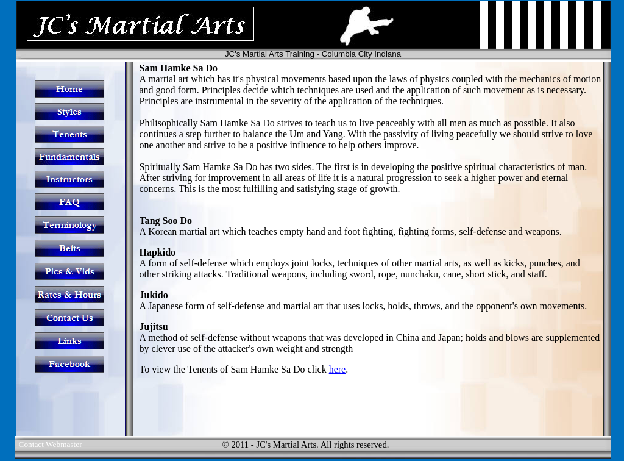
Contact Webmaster (50, 444)
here (337, 369)
